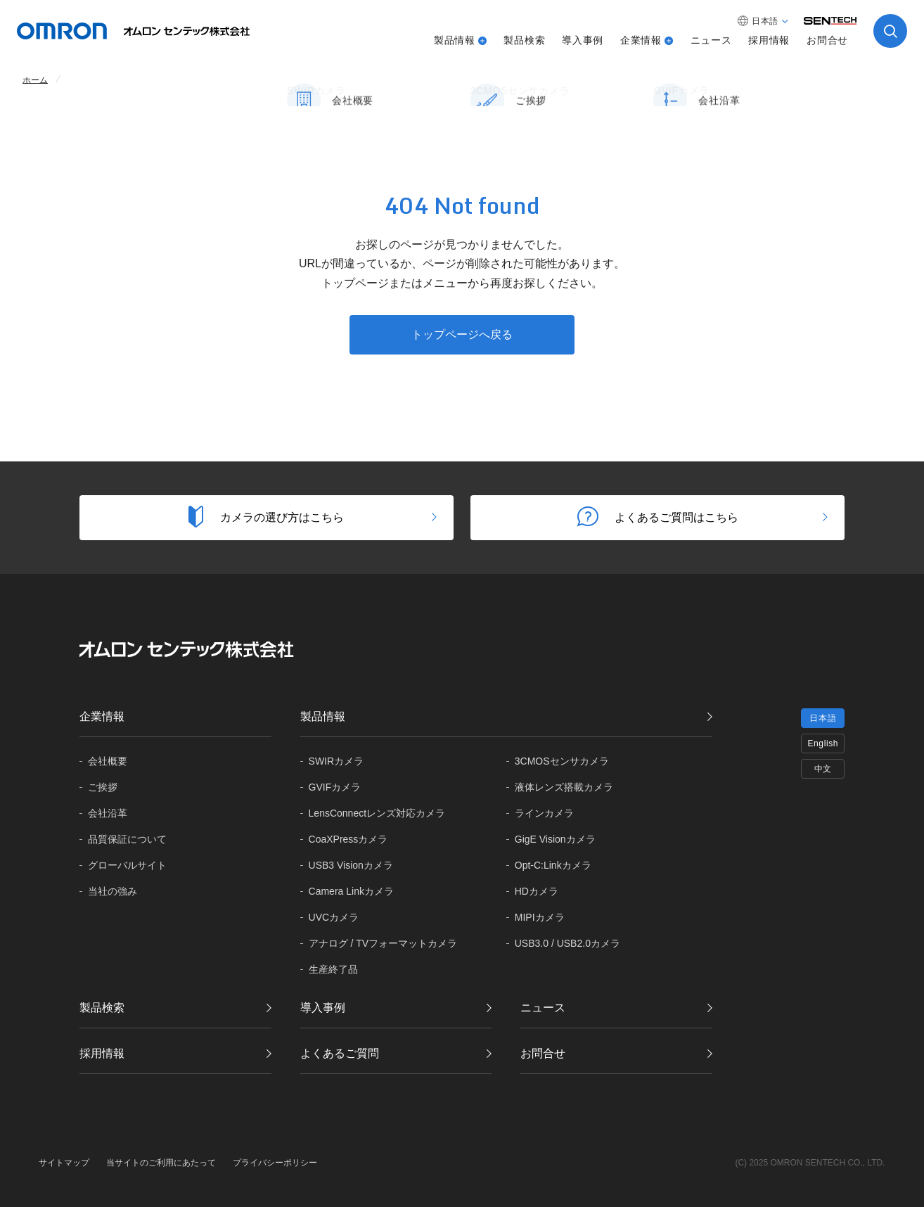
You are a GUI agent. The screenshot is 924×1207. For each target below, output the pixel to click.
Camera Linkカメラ (351, 891)
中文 (823, 769)
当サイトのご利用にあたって (161, 1163)
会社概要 (107, 761)
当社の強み (112, 891)
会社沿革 (107, 813)
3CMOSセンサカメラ (562, 761)
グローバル (127, 865)
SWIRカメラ (336, 761)
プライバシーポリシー (275, 1163)
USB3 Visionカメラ (351, 865)
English (822, 743)
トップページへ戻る (462, 334)
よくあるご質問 (339, 1053)
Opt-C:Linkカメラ (553, 865)
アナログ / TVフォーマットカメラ (383, 943)
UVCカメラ (334, 917)
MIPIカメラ (540, 917)
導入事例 (582, 40)
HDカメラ (536, 891)
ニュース (711, 40)
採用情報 (769, 40)
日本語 (822, 718)
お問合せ (827, 40)
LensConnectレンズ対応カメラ (377, 813)
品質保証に (127, 839)
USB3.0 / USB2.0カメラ (567, 943)
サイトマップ (64, 1163)
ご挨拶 (102, 787)
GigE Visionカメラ (555, 839)
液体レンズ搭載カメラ (564, 787)
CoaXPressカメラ (348, 839)
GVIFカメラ (335, 787)
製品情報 (454, 40)
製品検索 (524, 40)
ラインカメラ (544, 813)
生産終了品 (333, 969)
